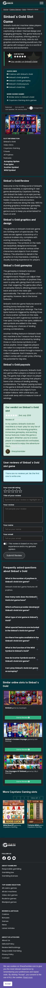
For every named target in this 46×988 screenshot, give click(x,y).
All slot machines (9, 891)
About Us (6, 940)
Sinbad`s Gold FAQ (16, 87)
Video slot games (9, 895)
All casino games (9, 888)
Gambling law (8, 872)
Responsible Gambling (11, 951)
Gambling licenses (10, 876)
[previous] (16, 798)
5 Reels (7, 151)
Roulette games (9, 898)
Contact (6, 958)
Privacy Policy (7, 954)
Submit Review (14, 555)
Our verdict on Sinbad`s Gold (23, 61)
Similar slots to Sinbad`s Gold (20, 97)
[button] (23, 580)
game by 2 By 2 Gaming (21, 772)
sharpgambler (38, 108)
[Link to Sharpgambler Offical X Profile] (9, 858)
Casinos (5, 914)
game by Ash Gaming (21, 740)
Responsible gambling (11, 869)
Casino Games (15, 9)
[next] (24, 798)
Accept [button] (8, 984)
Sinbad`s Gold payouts (18, 84)
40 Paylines (8, 154)
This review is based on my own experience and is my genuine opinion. (22, 546)
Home (5, 9)
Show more (17, 446)
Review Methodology (11, 947)
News (4, 924)
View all (35, 798)
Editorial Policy (8, 944)
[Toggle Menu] (41, 3)
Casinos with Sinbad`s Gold (20, 74)
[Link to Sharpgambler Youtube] (14, 858)
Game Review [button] (23, 717)
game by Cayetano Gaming (12, 826)
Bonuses (5, 917)
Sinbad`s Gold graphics (18, 77)
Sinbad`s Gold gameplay (19, 80)
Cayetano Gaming (12, 148)
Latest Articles (8, 928)
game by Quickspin (16, 708)
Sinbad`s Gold (21, 419)
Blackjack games (9, 902)
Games (5, 921)
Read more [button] (28, 977)
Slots (24, 9)
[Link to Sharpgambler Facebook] (4, 858)
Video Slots (8, 145)
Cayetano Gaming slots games (21, 100)
